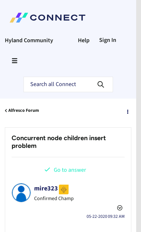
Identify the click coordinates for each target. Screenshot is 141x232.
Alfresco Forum (23, 110)
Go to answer (70, 170)
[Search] (68, 84)
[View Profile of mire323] (46, 188)
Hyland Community (29, 40)
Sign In (107, 40)
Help (83, 40)
